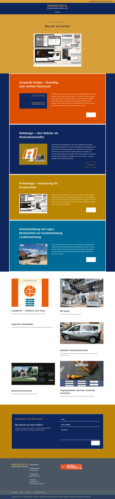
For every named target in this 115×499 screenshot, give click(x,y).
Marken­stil (14, 492)
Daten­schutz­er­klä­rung (39, 492)
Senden (95, 443)
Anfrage (91, 114)
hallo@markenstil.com (34, 476)
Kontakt (57, 12)
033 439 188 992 (33, 470)
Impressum (28, 492)
